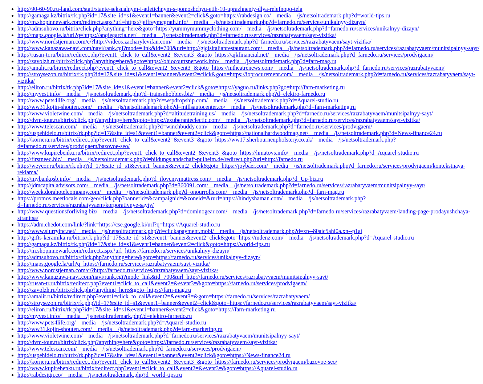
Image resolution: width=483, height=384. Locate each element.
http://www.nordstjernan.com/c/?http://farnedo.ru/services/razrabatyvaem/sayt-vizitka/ (117, 270)
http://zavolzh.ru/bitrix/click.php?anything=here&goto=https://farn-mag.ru (104, 290)
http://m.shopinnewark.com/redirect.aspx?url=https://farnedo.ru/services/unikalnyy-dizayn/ (123, 251)
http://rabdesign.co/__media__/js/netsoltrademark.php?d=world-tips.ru (99, 375)
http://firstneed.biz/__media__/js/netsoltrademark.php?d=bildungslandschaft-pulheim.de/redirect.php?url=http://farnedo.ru (160, 159)
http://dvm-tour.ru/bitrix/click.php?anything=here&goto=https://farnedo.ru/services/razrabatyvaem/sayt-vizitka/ (147, 342)
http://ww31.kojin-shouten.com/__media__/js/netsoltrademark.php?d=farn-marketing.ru (119, 329)
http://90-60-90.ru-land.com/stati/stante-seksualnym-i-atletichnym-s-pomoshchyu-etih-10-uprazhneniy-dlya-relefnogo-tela (160, 9)
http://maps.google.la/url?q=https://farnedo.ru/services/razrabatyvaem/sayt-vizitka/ (113, 264)
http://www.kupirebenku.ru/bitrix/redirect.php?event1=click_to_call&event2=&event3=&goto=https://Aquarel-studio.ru (157, 368)
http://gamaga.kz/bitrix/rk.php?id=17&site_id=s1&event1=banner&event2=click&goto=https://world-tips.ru (143, 244)
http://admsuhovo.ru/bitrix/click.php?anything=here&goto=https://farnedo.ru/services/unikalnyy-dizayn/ (138, 257)
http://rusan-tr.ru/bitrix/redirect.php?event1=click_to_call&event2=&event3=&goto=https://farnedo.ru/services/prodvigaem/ (162, 283)
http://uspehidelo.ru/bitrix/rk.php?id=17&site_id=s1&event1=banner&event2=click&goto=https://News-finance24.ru (154, 355)
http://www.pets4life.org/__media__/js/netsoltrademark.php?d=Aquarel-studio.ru (111, 322)
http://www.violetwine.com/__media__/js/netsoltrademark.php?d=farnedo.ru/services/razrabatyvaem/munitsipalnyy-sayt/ (158, 335)
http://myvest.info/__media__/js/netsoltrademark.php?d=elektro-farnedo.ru (104, 316)
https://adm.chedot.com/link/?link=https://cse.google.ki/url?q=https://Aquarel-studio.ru (118, 224)
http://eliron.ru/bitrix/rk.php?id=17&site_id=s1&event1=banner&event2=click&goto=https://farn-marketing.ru (146, 309)
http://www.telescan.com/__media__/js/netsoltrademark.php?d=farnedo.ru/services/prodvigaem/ (129, 349)
